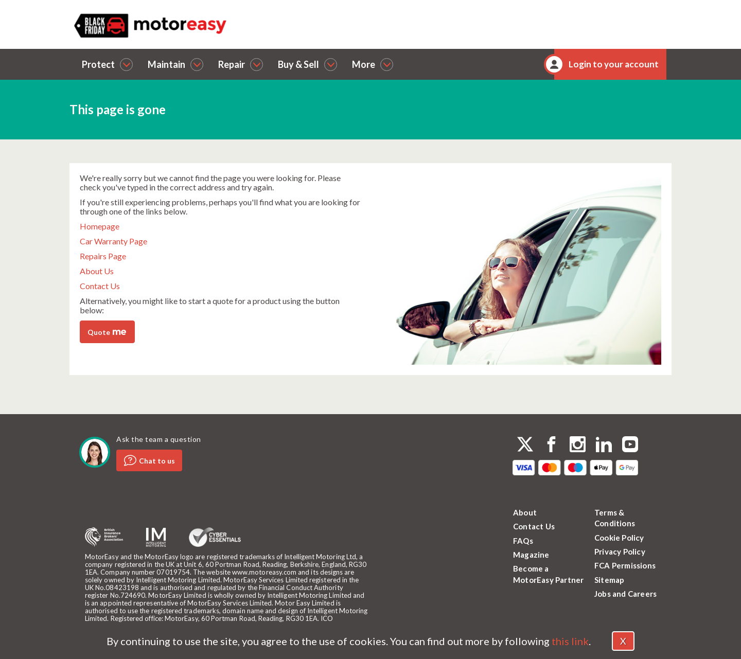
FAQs (523, 540)
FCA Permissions (625, 565)
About (525, 512)
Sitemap (609, 579)
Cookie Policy (619, 537)
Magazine (531, 554)
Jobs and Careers (625, 593)
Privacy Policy (619, 551)
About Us (97, 271)
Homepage (99, 226)
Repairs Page (103, 256)
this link (570, 641)
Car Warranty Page (113, 241)
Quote (106, 331)
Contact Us (100, 286)
